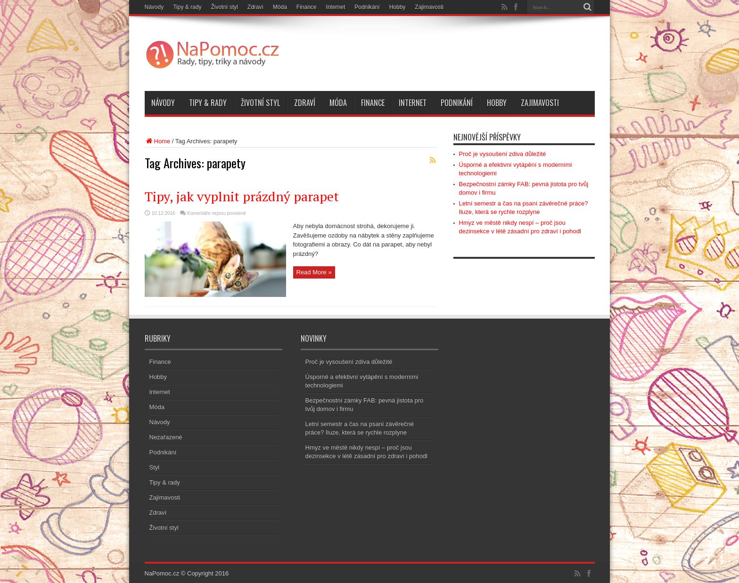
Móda (280, 7)
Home (158, 141)
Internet (335, 7)
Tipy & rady (187, 7)
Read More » (314, 272)
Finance (306, 7)
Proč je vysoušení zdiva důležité (502, 153)
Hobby (397, 7)
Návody (154, 7)
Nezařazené (165, 437)
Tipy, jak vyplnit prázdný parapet (242, 196)
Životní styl (224, 7)
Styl (154, 467)
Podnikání (366, 7)
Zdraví (255, 7)
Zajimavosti (429, 7)
